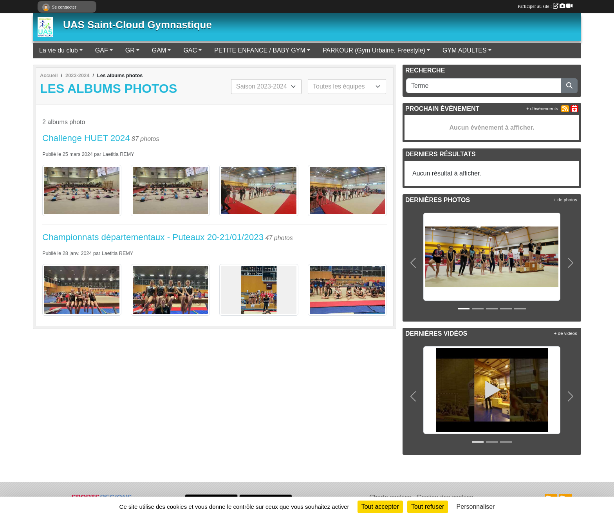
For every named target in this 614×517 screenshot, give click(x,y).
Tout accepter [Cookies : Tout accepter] (380, 506)
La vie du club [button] (58, 50)
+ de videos (565, 333)
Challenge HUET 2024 (86, 138)
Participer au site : (545, 6)
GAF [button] (101, 50)
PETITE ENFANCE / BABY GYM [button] (259, 50)
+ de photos (565, 199)
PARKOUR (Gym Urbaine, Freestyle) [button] (374, 50)
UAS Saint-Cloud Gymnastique (137, 25)
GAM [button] (159, 50)
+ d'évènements (542, 108)
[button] (413, 263)
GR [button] (130, 50)
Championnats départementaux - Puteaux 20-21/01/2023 (153, 237)
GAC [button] (190, 50)
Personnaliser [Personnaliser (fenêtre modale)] (476, 506)
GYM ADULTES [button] (464, 50)
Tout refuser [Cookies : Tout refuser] (427, 506)
